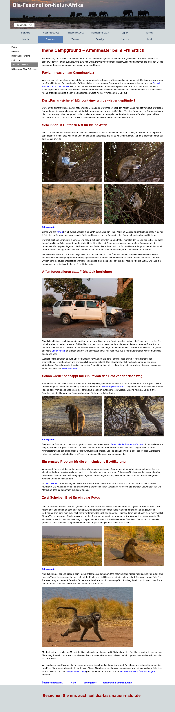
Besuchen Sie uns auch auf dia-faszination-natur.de (91, 695)
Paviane (15, 51)
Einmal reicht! (58, 351)
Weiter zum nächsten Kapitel (117, 683)
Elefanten (15, 60)
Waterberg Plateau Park (113, 387)
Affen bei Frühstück (19, 65)
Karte (73, 683)
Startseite (25, 33)
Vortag (59, 232)
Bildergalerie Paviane (20, 56)
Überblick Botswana (52, 683)
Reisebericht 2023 (100, 33)
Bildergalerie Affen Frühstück (24, 69)
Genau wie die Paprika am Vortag (127, 444)
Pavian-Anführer (69, 368)
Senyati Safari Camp (76, 671)
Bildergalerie (48, 227)
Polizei (14, 47)
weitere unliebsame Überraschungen (137, 671)
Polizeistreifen (52, 483)
